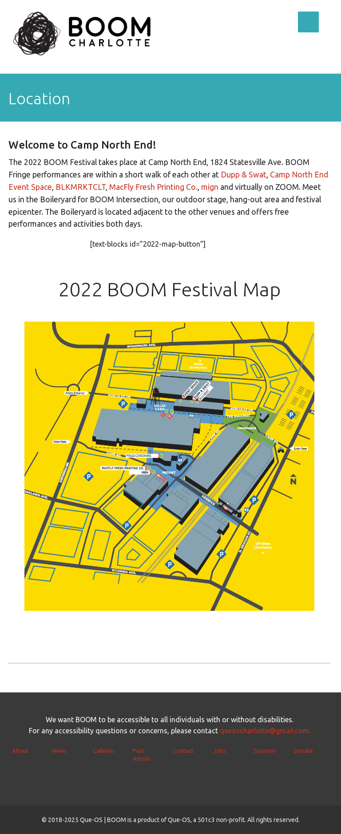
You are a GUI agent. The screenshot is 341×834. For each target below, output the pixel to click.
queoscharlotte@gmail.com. (265, 731)
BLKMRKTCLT (81, 187)
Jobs (220, 750)
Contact (183, 750)
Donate (303, 750)
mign (209, 187)
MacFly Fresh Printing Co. (153, 187)
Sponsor (265, 750)
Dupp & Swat (243, 174)
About (20, 750)
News (59, 750)
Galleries (104, 750)
